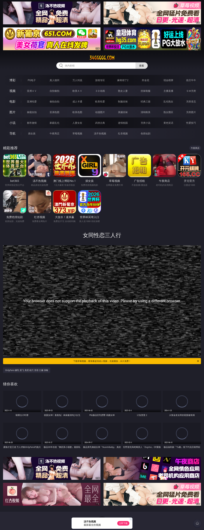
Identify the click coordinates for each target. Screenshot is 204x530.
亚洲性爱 (32, 101)
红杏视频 (123, 133)
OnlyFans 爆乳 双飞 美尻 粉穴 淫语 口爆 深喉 (26, 370)
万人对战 (77, 80)
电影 (12, 101)
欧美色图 (77, 112)
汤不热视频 (100, 133)
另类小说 (145, 122)
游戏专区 (100, 80)
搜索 (141, 65)
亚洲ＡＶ (32, 91)
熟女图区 (168, 112)
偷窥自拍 (32, 112)
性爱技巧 (191, 122)
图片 (12, 112)
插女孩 (31, 133)
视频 (12, 91)
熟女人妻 (123, 91)
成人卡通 (77, 101)
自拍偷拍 (54, 91)
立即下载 (123, 523)
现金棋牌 (168, 80)
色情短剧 (145, 133)
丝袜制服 (145, 91)
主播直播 (168, 91)
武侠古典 (100, 122)
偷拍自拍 (54, 101)
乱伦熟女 (168, 101)
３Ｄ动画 (100, 91)
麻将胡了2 (122, 80)
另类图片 (191, 112)
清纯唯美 (145, 112)
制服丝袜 (123, 101)
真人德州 (54, 80)
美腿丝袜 (123, 112)
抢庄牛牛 (191, 80)
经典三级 (145, 101)
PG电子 (32, 80)
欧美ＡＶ (77, 91)
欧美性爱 (100, 101)
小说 (12, 123)
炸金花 (145, 80)
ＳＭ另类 (191, 91)
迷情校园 (123, 122)
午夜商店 (54, 133)
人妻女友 (77, 122)
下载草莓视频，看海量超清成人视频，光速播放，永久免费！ (136, 361)
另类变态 (191, 101)
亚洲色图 (54, 112)
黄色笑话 (168, 122)
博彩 (12, 80)
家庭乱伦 (54, 122)
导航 (12, 133)
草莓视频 (77, 133)
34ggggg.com (102, 58)
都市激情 (32, 122)
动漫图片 (100, 112)
